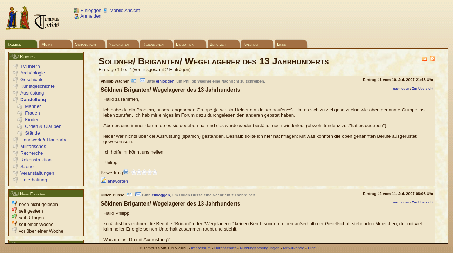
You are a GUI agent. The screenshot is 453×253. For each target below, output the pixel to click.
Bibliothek (185, 44)
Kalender (251, 44)
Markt (46, 44)
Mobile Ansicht (121, 10)
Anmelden (87, 16)
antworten (114, 181)
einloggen (165, 81)
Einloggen (87, 10)
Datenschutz (225, 248)
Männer (33, 106)
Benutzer (218, 44)
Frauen (32, 113)
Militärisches (33, 146)
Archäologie (32, 73)
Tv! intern (30, 66)
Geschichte (32, 79)
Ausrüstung (32, 93)
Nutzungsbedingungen (259, 248)
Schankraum (85, 44)
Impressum (201, 248)
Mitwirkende (293, 248)
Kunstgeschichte (37, 86)
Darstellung (33, 99)
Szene (27, 166)
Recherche (31, 153)
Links (281, 44)
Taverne (14, 44)
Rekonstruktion (36, 159)
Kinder (32, 119)
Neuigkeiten (119, 44)
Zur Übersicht (422, 88)
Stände (32, 133)
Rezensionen (153, 44)
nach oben (401, 88)
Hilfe (312, 248)
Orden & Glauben (43, 126)
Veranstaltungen (37, 173)
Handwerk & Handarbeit (45, 139)
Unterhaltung (33, 179)
